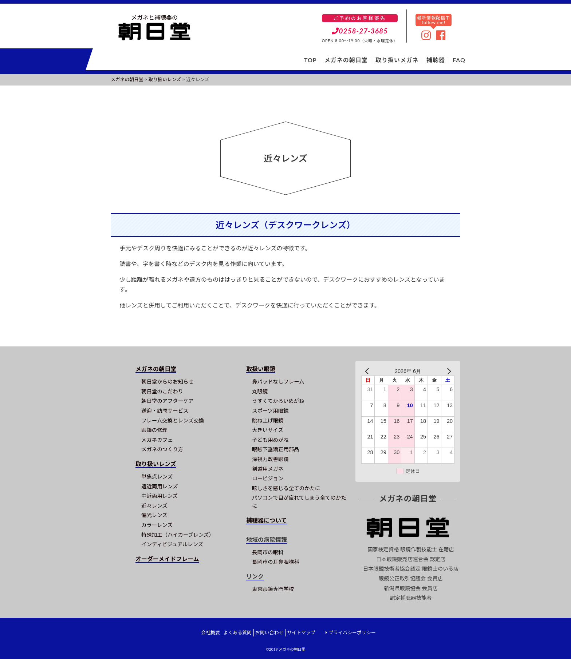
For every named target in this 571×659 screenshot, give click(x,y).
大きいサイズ (267, 430)
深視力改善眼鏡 (270, 459)
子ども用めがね (270, 440)
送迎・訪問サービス (165, 411)
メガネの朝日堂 (346, 59)
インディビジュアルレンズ (172, 544)
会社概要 (210, 632)
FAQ (459, 59)
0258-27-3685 (360, 31)
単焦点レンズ (157, 476)
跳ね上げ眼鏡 (267, 420)
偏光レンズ (154, 515)
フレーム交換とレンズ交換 (172, 420)
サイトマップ (301, 632)
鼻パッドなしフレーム (278, 381)
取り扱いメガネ (397, 59)
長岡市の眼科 (267, 552)
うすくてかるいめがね (278, 401)
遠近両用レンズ (159, 486)
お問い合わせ (269, 632)
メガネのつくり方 (162, 449)
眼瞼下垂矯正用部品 (275, 449)
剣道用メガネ (267, 469)
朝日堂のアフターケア (167, 401)
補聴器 (435, 59)
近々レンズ (154, 506)
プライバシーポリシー (352, 632)
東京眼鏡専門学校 (273, 589)
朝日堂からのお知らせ (167, 381)
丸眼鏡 (260, 391)
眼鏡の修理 (154, 430)
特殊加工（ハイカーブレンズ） (177, 535)
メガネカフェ (157, 440)
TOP (310, 59)
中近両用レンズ (159, 496)
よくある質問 (237, 632)
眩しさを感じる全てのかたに (286, 488)
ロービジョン (267, 478)
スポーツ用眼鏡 (270, 411)
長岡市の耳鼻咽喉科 (275, 562)
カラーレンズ (157, 525)
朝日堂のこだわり (162, 391)
